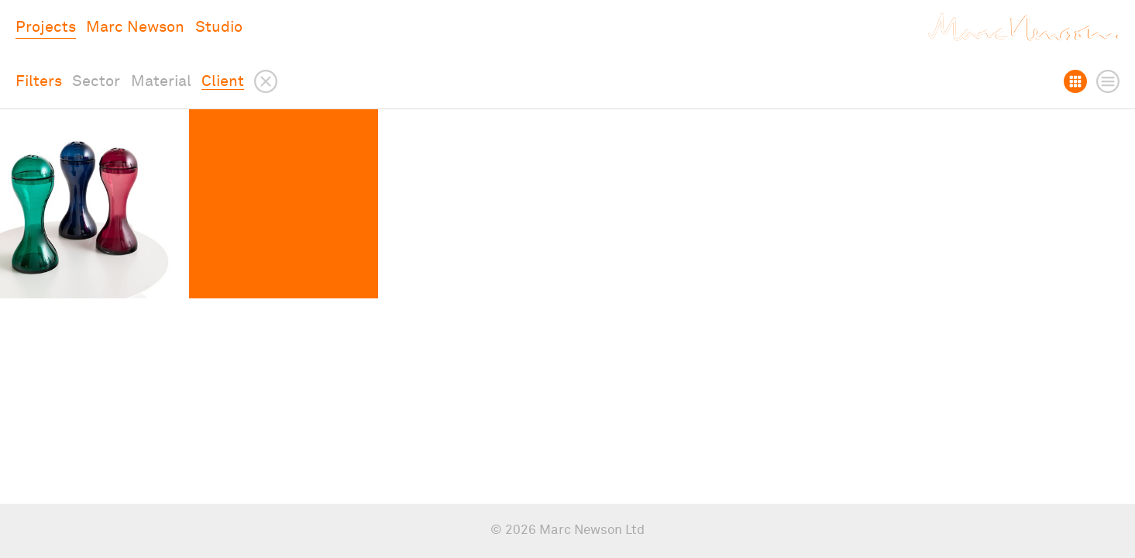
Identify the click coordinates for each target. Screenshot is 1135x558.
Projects (45, 27)
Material (161, 81)
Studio (218, 27)
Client (222, 81)
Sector (96, 81)
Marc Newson (135, 27)
